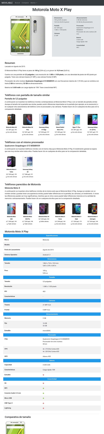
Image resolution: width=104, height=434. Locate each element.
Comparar (25, 3)
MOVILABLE (7, 3)
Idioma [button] (33, 3)
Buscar (17, 3)
